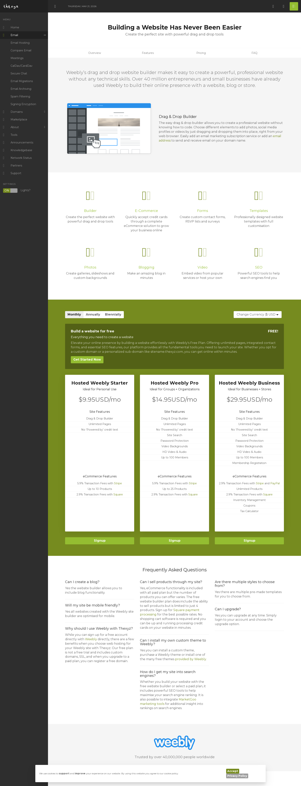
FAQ (254, 53)
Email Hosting (20, 42)
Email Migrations (22, 81)
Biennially (113, 314)
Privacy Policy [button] (237, 776)
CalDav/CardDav (21, 66)
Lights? (17, 190)
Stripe (118, 483)
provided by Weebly (190, 659)
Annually (93, 314)
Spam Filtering (20, 96)
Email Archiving (21, 89)
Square (118, 494)
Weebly (91, 639)
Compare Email (21, 50)
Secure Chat (19, 73)
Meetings (17, 58)
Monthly (74, 314)
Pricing (201, 53)
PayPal (275, 483)
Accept (232, 771)
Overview (94, 53)
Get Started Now (87, 359)
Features (148, 53)
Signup (100, 540)
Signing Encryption (23, 104)
